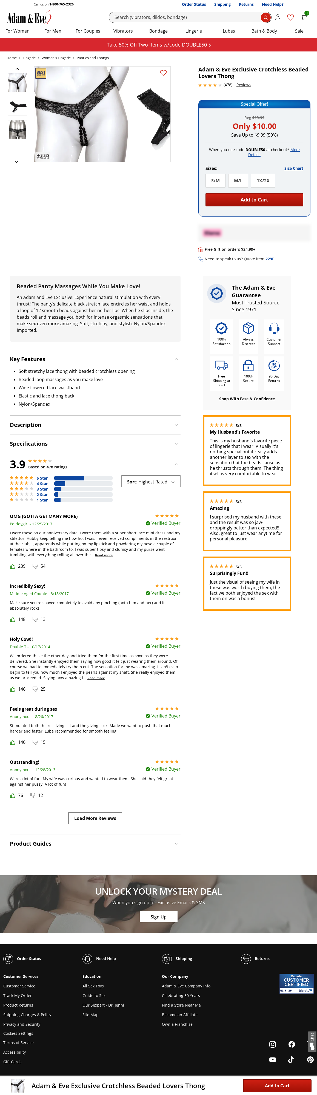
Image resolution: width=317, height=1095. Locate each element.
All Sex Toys (93, 986)
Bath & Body (264, 31)
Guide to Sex (93, 995)
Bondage (158, 31)
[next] (15, 162)
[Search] (190, 17)
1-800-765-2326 (61, 4)
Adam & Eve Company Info (186, 986)
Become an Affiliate (180, 1014)
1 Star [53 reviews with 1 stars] (42, 500)
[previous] (19, 69)
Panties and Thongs (93, 57)
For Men (52, 31)
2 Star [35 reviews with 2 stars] (42, 494)
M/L (238, 181)
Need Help (99, 959)
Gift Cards (12, 1061)
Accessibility (14, 1052)
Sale (299, 31)
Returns (246, 4)
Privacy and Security (21, 1024)
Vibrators (123, 31)
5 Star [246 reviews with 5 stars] (42, 478)
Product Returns (18, 1005)
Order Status (194, 4)
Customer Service (19, 986)
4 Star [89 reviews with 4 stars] (42, 483)
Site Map (90, 1014)
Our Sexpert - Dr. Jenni (103, 1005)
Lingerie (193, 31)
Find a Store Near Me (181, 1005)
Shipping (222, 4)
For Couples (88, 31)
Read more (104, 555)
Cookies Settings (18, 1033)
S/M (215, 181)
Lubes (229, 31)
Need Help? (273, 4)
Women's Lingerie (56, 57)
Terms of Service (18, 1042)
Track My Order (17, 995)
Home (12, 57)
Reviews (243, 84)
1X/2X (263, 181)
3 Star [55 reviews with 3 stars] (42, 489)
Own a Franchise (177, 1024)
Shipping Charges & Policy (27, 1014)
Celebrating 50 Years (181, 995)
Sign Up (159, 917)
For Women (17, 31)
